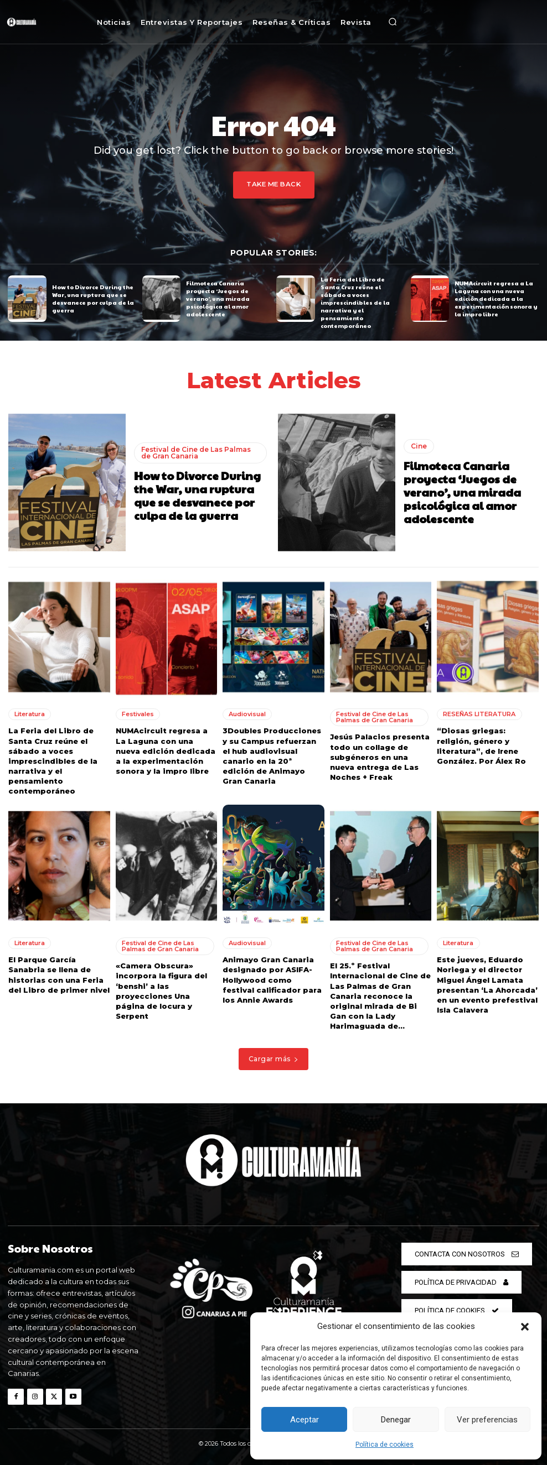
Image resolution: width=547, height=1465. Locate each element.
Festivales (138, 713)
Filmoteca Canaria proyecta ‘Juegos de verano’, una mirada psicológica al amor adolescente (218, 298)
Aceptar (304, 1420)
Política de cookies (384, 1444)
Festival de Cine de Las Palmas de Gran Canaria (196, 451)
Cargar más (274, 1058)
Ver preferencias (487, 1420)
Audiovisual (247, 713)
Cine (419, 445)
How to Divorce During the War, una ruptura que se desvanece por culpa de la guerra (93, 298)
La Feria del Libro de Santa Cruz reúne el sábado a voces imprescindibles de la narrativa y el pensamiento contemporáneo (355, 302)
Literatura (29, 713)
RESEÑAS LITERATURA (479, 713)
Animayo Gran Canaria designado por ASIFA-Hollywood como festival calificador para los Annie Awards (272, 978)
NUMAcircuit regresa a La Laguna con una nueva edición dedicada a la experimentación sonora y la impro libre (496, 298)
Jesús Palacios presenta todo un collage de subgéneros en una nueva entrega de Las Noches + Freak (380, 756)
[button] (524, 1326)
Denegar (396, 1420)
